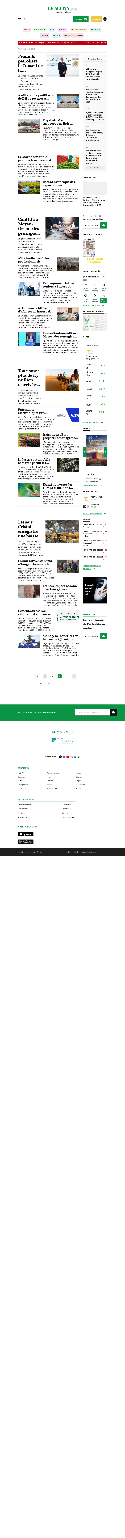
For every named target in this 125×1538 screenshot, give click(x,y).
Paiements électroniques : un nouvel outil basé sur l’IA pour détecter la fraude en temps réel (36, 411)
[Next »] (56, 683)
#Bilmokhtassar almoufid (73, 35)
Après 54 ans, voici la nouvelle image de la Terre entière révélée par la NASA (55, 42)
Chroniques (22, 788)
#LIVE (52, 30)
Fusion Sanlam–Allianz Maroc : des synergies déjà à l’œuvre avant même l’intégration (60, 335)
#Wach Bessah (39, 30)
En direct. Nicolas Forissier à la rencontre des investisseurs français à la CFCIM (94, 202)
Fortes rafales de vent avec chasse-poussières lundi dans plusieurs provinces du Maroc (94, 157)
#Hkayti (27, 30)
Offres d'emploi (68, 817)
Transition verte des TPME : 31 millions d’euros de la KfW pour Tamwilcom (59, 486)
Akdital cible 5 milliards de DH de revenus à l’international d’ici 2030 (36, 97)
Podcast (79, 788)
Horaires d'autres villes (92, 305)
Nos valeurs (66, 804)
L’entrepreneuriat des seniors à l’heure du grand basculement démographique (59, 285)
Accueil (21, 49)
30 (49, 683)
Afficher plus (95, 167)
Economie (22, 777)
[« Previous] (22, 676)
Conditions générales (71, 852)
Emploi (78, 781)
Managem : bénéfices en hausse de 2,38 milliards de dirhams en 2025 (60, 638)
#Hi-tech (56, 35)
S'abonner (96, 19)
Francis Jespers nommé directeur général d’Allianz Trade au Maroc (60, 588)
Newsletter (81, 19)
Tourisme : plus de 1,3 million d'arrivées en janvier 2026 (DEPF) (30, 378)
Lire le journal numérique (95, 260)
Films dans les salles (90, 485)
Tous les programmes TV (92, 513)
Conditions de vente (89, 852)
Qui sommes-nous (24, 804)
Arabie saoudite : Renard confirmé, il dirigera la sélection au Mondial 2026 (95, 135)
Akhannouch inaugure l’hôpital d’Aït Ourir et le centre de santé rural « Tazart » (94, 74)
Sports (49, 784)
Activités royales (53, 773)
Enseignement (23, 784)
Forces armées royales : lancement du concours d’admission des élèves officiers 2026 (95, 96)
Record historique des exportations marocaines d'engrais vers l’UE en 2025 (59, 183)
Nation (78, 773)
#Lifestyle (44, 35)
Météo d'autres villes (91, 422)
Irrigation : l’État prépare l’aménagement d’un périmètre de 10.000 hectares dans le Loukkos (61, 436)
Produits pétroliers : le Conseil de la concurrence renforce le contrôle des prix (30, 63)
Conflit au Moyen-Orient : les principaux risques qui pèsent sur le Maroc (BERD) (30, 226)
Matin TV (21, 773)
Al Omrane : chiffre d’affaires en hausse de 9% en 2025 (34, 310)
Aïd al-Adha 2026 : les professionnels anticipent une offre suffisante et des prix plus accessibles (33, 260)
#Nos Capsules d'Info (79, 30)
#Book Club (95, 30)
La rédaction (66, 809)
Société (79, 777)
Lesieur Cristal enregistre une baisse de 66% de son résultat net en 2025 (29, 529)
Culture (20, 781)
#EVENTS (62, 30)
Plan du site (22, 817)
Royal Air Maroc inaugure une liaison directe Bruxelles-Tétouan (58, 122)
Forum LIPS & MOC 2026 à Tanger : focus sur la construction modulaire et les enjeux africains (36, 563)
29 (41, 683)
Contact (65, 813)
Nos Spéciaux (52, 788)
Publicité (21, 813)
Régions (50, 781)
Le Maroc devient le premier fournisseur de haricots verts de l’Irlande (35, 158)
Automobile (80, 784)
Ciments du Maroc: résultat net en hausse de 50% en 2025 (34, 613)
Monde (49, 777)
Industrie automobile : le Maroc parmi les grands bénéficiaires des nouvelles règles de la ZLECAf (36, 461)
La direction (22, 809)
